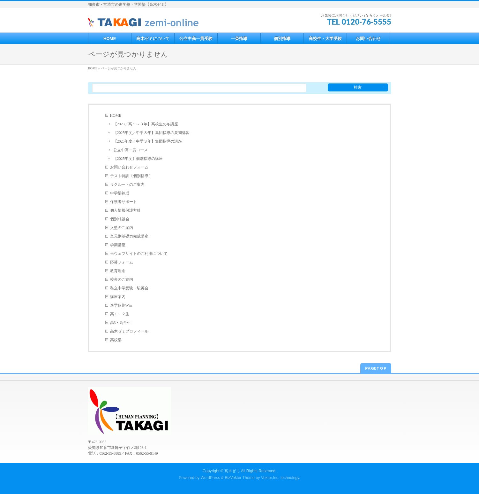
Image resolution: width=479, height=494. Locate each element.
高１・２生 (119, 314)
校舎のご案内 (121, 279)
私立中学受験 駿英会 (129, 288)
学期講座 (117, 245)
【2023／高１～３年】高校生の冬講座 (145, 124)
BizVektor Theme (240, 477)
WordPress (210, 477)
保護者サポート (123, 202)
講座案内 (117, 296)
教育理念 (117, 271)
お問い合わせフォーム (129, 167)
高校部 (116, 340)
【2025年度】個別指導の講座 (138, 158)
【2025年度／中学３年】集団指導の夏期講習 (151, 132)
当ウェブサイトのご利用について (139, 253)
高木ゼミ (232, 471)
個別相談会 (119, 219)
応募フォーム (121, 262)
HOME (115, 115)
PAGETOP (375, 368)
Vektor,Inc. (270, 477)
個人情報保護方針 (125, 210)
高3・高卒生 (120, 322)
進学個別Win (121, 305)
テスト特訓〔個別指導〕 (131, 176)
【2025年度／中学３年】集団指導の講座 (147, 141)
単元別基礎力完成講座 (129, 236)
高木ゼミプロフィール (129, 331)
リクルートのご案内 (127, 184)
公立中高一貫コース (130, 150)
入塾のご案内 (121, 227)
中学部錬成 (119, 193)
